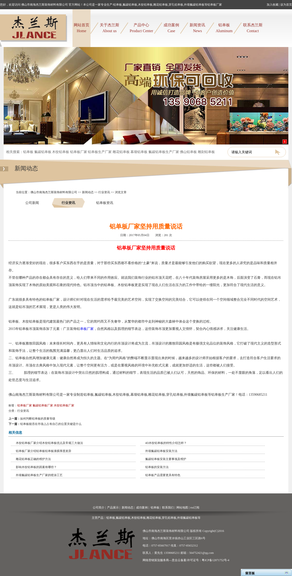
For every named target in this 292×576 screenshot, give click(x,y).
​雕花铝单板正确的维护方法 (33, 459)
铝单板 (28, 152)
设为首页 (286, 4)
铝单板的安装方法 (157, 467)
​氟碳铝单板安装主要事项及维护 (165, 459)
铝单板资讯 (104, 203)
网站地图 (182, 507)
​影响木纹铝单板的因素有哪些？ (36, 467)
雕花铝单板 (121, 152)
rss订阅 (194, 507)
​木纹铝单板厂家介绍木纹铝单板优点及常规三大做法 (49, 443)
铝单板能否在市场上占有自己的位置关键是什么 (51, 424)
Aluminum (224, 27)
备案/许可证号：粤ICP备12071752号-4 (205, 560)
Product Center (141, 27)
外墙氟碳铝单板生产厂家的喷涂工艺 (39, 475)
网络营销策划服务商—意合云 (162, 560)
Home (81, 27)
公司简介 (98, 507)
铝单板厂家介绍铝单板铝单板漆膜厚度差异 (43, 451)
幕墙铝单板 (138, 152)
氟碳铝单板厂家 (43, 405)
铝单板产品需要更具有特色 (162, 475)
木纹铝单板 (60, 152)
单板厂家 (87, 329)
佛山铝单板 (188, 152)
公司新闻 (32, 203)
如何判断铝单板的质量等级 (37, 418)
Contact (253, 27)
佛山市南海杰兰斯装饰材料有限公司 (53, 192)
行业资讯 (104, 192)
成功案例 (142, 507)
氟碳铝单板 (42, 152)
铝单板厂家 (78, 152)
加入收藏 (272, 4)
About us (109, 27)
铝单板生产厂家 (100, 152)
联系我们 (168, 507)
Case (171, 27)
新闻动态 (26, 170)
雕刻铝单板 (206, 152)
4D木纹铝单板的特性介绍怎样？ (166, 443)
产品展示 (113, 507)
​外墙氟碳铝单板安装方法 (161, 451)
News (197, 27)
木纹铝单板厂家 (64, 405)
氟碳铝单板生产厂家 (163, 152)
